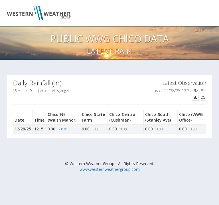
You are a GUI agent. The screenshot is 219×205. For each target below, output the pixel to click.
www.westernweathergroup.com (110, 169)
